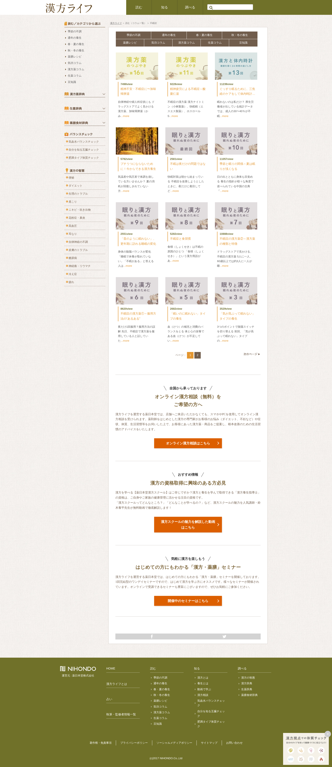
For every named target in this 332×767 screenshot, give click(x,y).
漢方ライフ (116, 23)
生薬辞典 (246, 689)
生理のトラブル (78, 193)
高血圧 (73, 225)
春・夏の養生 (204, 35)
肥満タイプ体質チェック (84, 157)
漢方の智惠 (248, 677)
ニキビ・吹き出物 (80, 209)
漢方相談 (202, 695)
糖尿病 (73, 258)
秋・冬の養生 (239, 35)
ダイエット (75, 185)
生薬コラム (215, 42)
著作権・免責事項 (101, 742)
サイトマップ (209, 742)
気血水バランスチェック (84, 141)
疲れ (71, 282)
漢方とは (202, 677)
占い (109, 699)
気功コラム (158, 42)
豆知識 (243, 42)
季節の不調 (133, 35)
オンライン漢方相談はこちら (188, 443)
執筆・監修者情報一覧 (121, 714)
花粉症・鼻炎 (77, 217)
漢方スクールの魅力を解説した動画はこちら (188, 524)
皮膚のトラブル (78, 250)
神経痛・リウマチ (80, 266)
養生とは (202, 683)
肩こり (73, 201)
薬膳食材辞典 (249, 695)
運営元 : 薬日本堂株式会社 (78, 675)
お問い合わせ (234, 742)
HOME (110, 668)
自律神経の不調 (78, 241)
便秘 (71, 177)
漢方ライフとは (116, 684)
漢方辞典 (246, 683)
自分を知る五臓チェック (84, 149)
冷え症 (73, 274)
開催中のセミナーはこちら (188, 601)
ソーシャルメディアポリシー (174, 742)
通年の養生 (169, 35)
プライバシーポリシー (134, 742)
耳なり (73, 233)
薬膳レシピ (130, 42)
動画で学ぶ (204, 689)
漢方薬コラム (186, 42)
